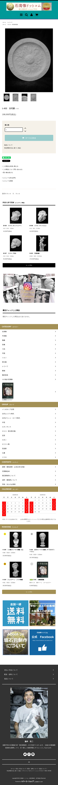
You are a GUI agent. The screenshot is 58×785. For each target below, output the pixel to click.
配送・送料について (32, 768)
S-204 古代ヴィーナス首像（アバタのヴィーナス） (42, 550)
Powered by (29, 781)
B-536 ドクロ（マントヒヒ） (38, 225)
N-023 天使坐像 (34, 253)
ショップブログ (39, 770)
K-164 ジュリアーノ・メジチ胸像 (13, 579)
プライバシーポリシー (28, 770)
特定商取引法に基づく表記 (12, 148)
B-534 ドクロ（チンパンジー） (12, 225)
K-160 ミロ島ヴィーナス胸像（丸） (13, 549)
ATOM (49, 770)
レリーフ (10, 22)
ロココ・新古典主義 (13, 24)
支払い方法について (21, 768)
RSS (46, 770)
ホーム (4, 22)
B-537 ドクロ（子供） (10, 253)
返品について (8, 145)
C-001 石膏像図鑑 (37, 579)
